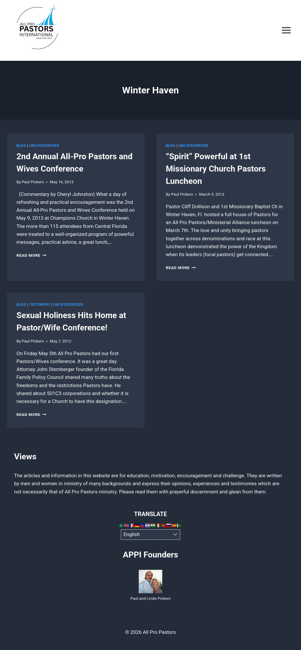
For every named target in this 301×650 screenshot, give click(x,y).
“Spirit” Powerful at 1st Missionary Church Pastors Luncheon (216, 169)
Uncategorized (44, 146)
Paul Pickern (33, 181)
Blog (21, 146)
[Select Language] (150, 534)
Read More (31, 255)
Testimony (39, 305)
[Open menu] (286, 30)
